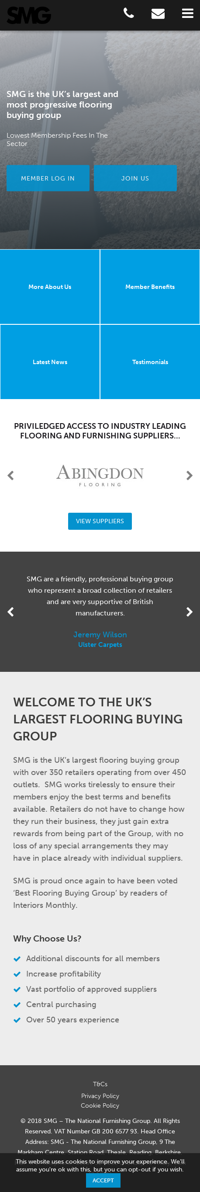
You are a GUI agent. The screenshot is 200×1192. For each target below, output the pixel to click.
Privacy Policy (100, 1096)
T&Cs (100, 1084)
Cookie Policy (100, 1105)
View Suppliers (100, 521)
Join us (135, 178)
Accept (103, 1180)
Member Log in (48, 178)
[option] (100, 140)
